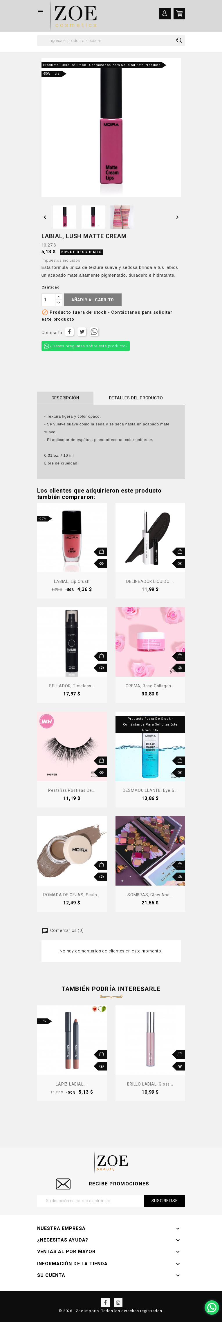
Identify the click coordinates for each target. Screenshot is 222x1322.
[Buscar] (111, 40)
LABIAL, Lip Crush (72, 582)
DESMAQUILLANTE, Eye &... (150, 790)
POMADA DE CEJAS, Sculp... (71, 895)
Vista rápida (102, 563)
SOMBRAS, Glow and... (150, 895)
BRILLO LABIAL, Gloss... (150, 1084)
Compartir (69, 331)
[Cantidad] (48, 299)
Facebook (105, 1302)
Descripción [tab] (65, 398)
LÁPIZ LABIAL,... (72, 1084)
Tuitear (81, 331)
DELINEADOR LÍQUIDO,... (150, 582)
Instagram (118, 1302)
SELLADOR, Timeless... (72, 686)
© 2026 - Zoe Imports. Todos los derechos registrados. (111, 1311)
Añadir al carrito (92, 300)
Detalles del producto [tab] (136, 398)
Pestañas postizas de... (71, 790)
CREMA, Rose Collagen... (150, 686)
